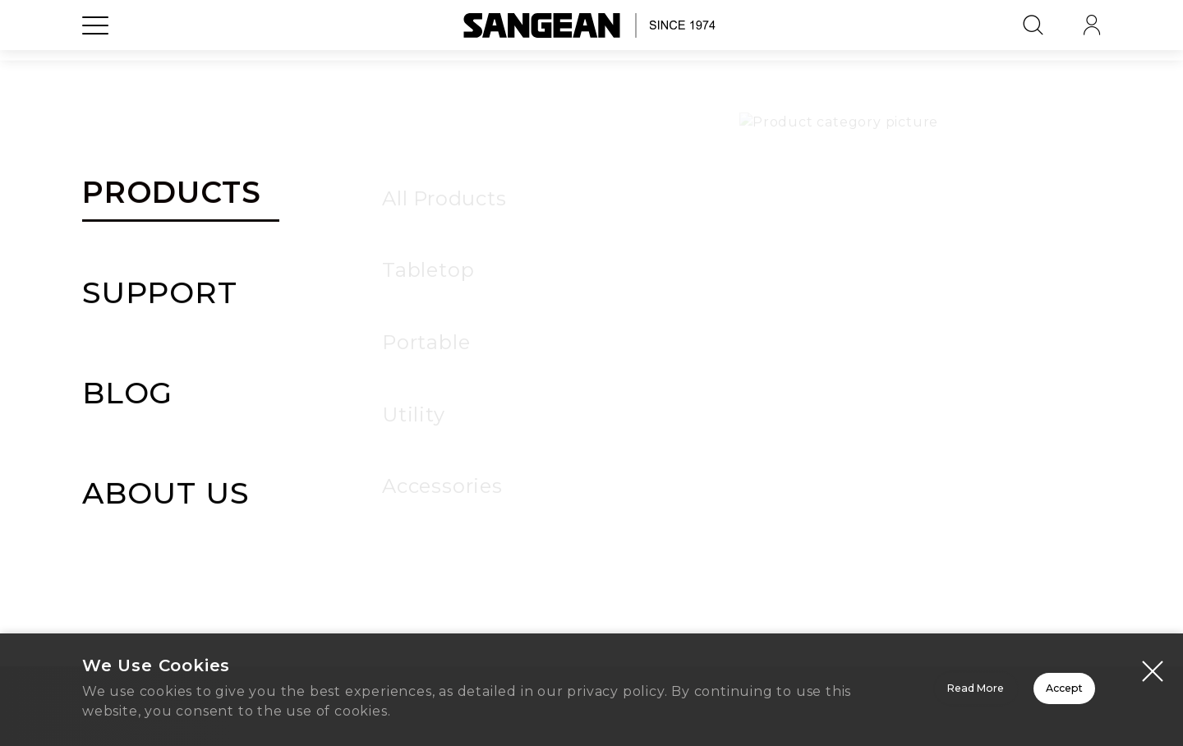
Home (591, 542)
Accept (1007, 692)
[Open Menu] (95, 61)
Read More (772, 692)
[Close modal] (1152, 674)
